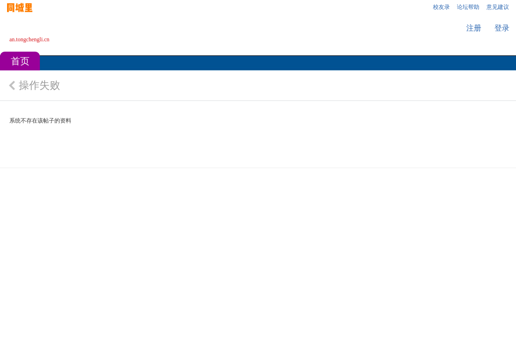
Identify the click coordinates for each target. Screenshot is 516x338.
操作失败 (39, 85)
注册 (473, 28)
